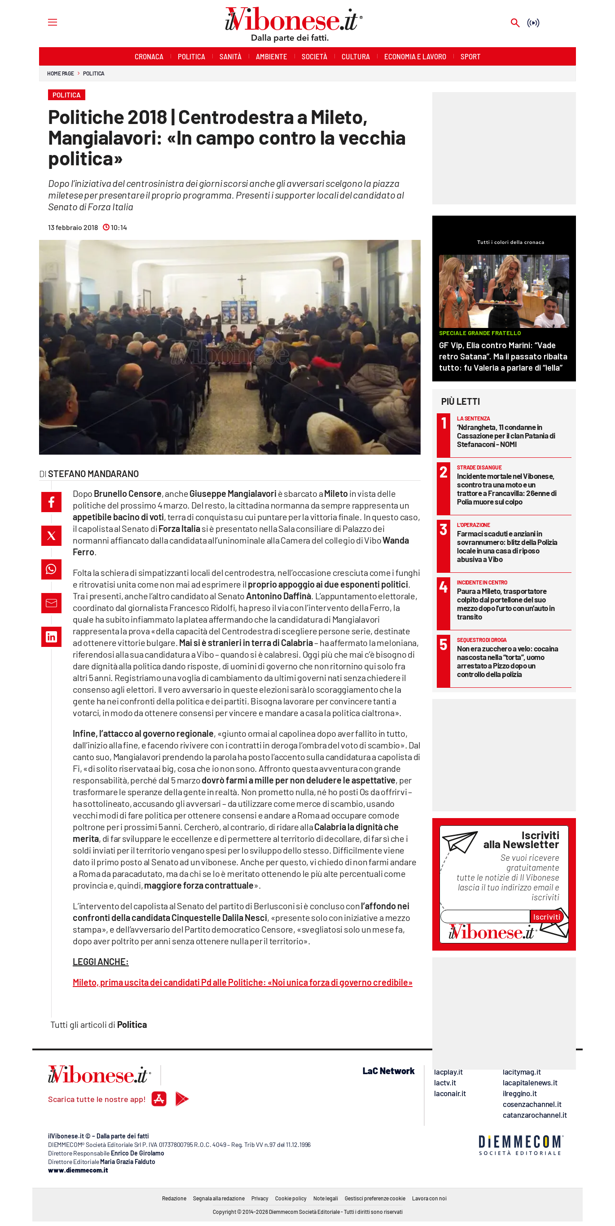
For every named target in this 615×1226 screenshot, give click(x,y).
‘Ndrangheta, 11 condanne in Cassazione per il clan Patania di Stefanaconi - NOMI (506, 435)
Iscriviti (547, 916)
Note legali (325, 1198)
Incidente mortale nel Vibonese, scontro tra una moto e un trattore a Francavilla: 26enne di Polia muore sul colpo (507, 488)
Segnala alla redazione (219, 1198)
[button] (51, 502)
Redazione (174, 1198)
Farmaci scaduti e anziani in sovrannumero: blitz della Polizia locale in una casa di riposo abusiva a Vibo (507, 546)
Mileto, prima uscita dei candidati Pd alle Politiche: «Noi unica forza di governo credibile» (243, 982)
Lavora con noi (429, 1198)
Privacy (259, 1198)
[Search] (515, 23)
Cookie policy (291, 1198)
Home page (60, 73)
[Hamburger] (44, 22)
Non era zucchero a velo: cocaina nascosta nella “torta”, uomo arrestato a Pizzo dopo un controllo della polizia (507, 661)
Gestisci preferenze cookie (375, 1198)
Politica (94, 73)
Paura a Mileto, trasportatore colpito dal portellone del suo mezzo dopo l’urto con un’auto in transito (505, 603)
